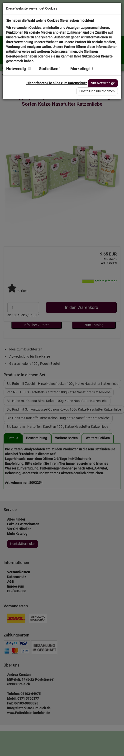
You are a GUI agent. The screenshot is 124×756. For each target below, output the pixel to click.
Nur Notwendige (103, 83)
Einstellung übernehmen (97, 91)
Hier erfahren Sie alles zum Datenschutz (56, 83)
